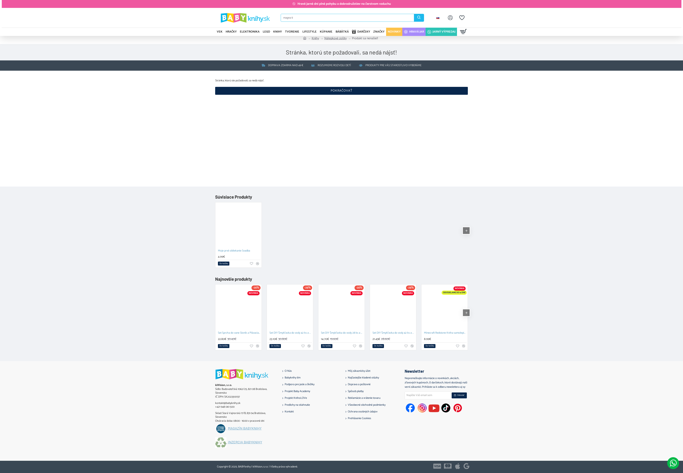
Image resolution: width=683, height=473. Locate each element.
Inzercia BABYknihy (245, 442)
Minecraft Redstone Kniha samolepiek (445, 333)
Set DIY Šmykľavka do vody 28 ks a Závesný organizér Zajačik (342, 333)
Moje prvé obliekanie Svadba (234, 251)
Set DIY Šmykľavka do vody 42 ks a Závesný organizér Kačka (393, 333)
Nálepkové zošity (335, 38)
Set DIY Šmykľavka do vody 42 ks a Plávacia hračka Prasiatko (290, 333)
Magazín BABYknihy (245, 428)
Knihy (315, 38)
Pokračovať (341, 90)
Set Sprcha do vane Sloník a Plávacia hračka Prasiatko (239, 333)
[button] (223, 264)
